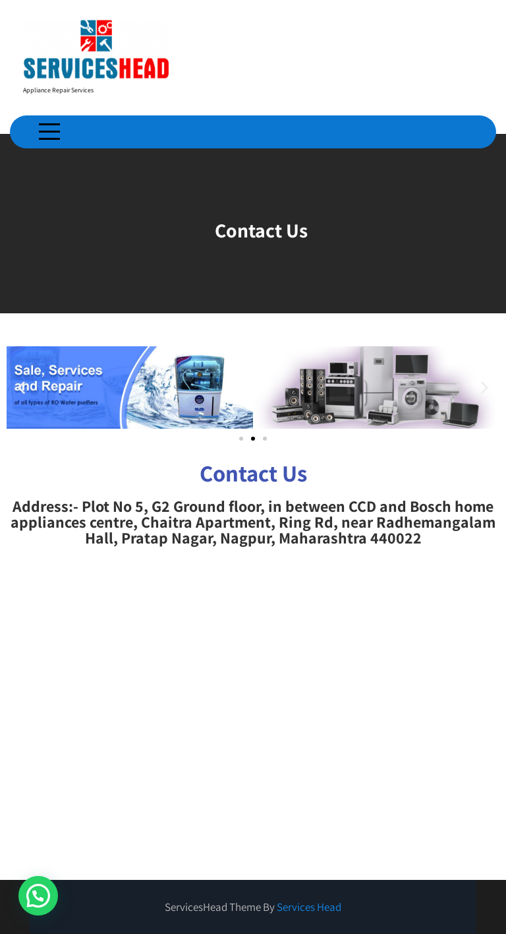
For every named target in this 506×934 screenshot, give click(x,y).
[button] (21, 387)
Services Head (309, 907)
